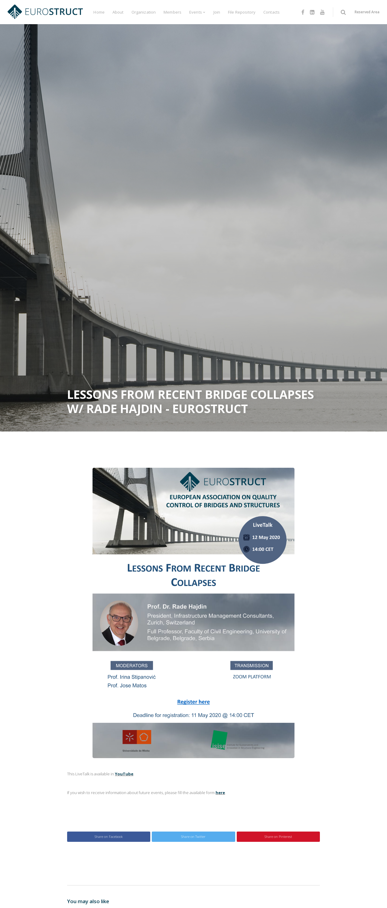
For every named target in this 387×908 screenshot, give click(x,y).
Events (195, 12)
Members (172, 12)
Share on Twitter (193, 836)
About (118, 12)
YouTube (124, 774)
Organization (144, 12)
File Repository (241, 12)
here (220, 792)
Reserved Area (367, 11)
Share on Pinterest (278, 836)
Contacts (271, 12)
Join (216, 12)
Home (99, 12)
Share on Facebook (109, 836)
